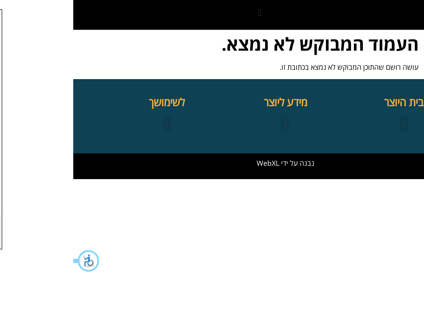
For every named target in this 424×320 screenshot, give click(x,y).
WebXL (194, 163)
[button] (13, 261)
